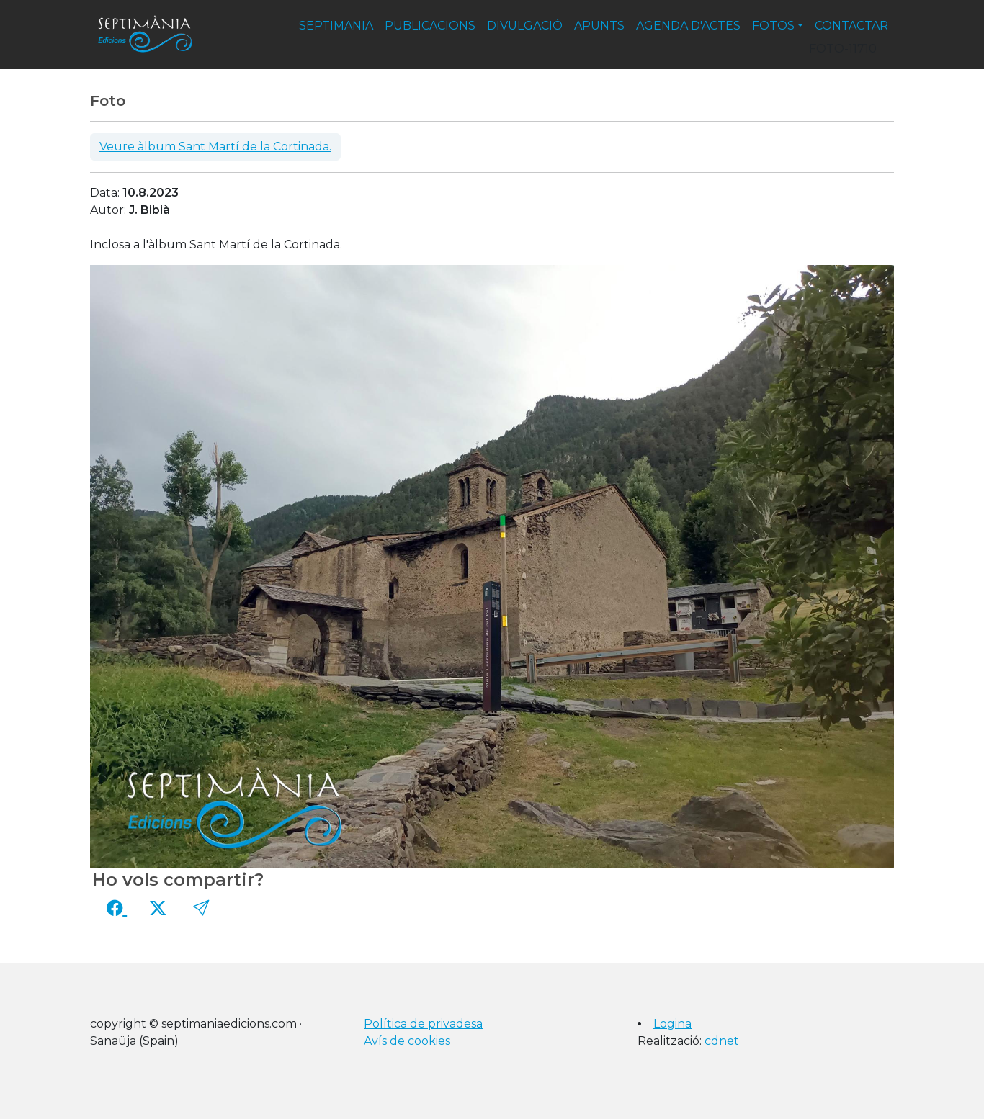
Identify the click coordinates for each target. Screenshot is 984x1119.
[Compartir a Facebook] (117, 908)
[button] (201, 908)
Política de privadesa (423, 1023)
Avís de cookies (407, 1041)
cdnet (720, 1041)
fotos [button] (773, 25)
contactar (851, 25)
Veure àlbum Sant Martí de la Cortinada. (215, 146)
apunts (599, 25)
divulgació (525, 25)
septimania (336, 25)
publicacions (430, 25)
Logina (672, 1023)
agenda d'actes (688, 25)
